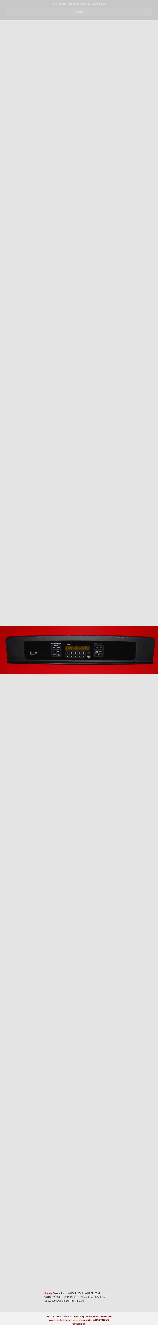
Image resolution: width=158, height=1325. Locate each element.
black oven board (96, 1316)
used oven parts (82, 1320)
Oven (76, 1316)
